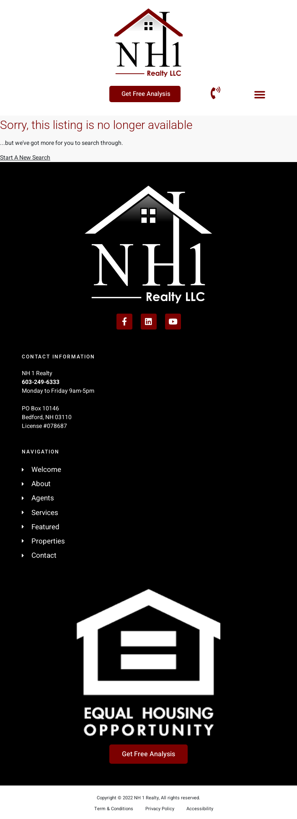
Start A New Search (25, 157)
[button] (260, 94)
